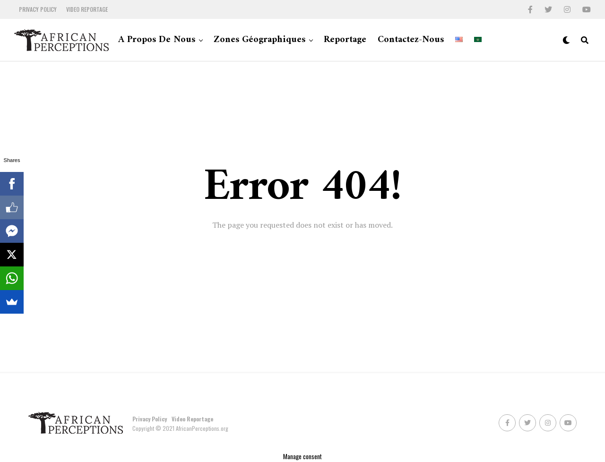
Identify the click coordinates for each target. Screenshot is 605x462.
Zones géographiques (259, 40)
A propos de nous (156, 40)
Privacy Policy (38, 9)
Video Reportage (87, 9)
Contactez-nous (411, 40)
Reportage (345, 40)
